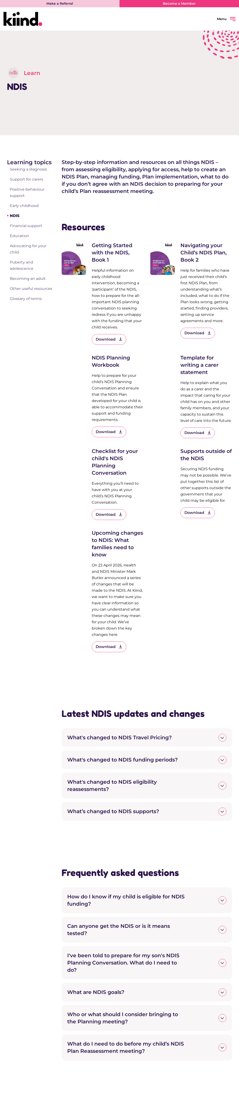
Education (19, 236)
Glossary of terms (26, 298)
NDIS (14, 216)
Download (109, 339)
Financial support (26, 226)
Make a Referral (59, 3)
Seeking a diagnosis (28, 169)
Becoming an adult (28, 278)
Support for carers (26, 179)
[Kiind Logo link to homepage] (62, 19)
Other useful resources (31, 288)
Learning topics (29, 162)
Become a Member (179, 3)
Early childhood (24, 205)
